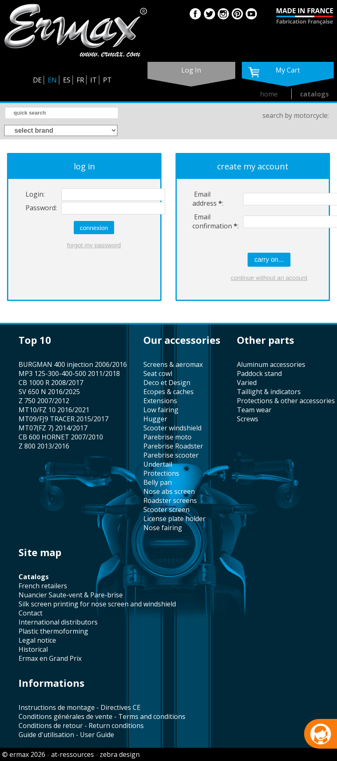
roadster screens (170, 500)
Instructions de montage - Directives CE (79, 707)
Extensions (160, 400)
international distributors (58, 622)
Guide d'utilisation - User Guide (66, 734)
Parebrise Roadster (173, 446)
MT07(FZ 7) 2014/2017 (53, 427)
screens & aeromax (173, 364)
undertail (157, 464)
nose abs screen (169, 491)
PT (107, 80)
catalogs (314, 94)
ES (66, 80)
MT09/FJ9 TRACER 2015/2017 (63, 418)
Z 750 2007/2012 (44, 400)
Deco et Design (166, 382)
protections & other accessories (286, 400)
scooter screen (166, 509)
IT (93, 80)
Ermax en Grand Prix (50, 658)
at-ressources (72, 754)
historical (33, 649)
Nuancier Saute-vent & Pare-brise (71, 594)
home (269, 94)
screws (247, 418)
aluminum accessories (271, 364)
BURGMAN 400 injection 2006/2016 (73, 364)
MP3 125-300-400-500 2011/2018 (69, 373)
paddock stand (259, 373)
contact (30, 613)
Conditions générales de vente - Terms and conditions (102, 716)
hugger (155, 418)
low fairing (160, 409)
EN (52, 80)
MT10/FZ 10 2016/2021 (54, 409)
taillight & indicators (269, 391)
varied (247, 382)
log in (191, 70)
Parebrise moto (167, 437)
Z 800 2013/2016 (44, 446)
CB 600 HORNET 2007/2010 (61, 437)
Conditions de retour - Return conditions (81, 725)
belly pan (157, 482)
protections (161, 473)
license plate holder (174, 518)
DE (37, 80)
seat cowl (157, 373)
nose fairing (162, 527)
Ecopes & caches (168, 391)
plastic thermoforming (53, 631)
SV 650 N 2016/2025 (49, 391)
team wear (254, 409)
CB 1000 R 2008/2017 (51, 382)
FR (80, 80)
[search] (61, 113)
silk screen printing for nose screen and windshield (97, 603)
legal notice (37, 640)
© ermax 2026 (23, 754)
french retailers (43, 585)
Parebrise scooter (171, 455)
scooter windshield (172, 427)
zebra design (120, 754)
